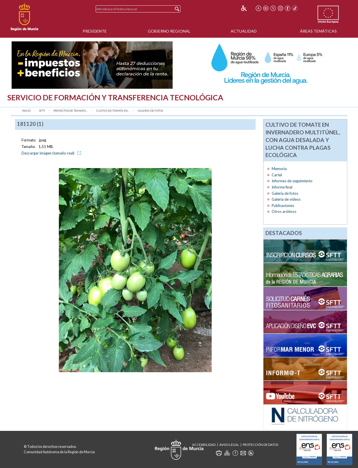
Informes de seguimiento (292, 181)
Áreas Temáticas (318, 31)
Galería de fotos (150, 110)
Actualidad (244, 31)
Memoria (279, 168)
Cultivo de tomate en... (112, 110)
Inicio (26, 110)
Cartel (277, 175)
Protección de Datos (260, 444)
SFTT (42, 110)
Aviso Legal (229, 444)
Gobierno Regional (169, 31)
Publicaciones (283, 205)
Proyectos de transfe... (70, 110)
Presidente (95, 31)
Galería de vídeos (286, 199)
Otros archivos (284, 211)
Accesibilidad (204, 444)
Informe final (282, 187)
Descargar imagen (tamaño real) (52, 153)
